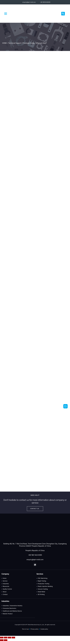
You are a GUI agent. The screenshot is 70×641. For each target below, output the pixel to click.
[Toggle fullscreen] (9, 637)
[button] (5, 13)
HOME (4, 43)
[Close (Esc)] (1, 637)
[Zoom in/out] (13, 637)
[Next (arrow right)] (5, 640)
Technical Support (14, 43)
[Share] (5, 637)
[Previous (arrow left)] (1, 640)
